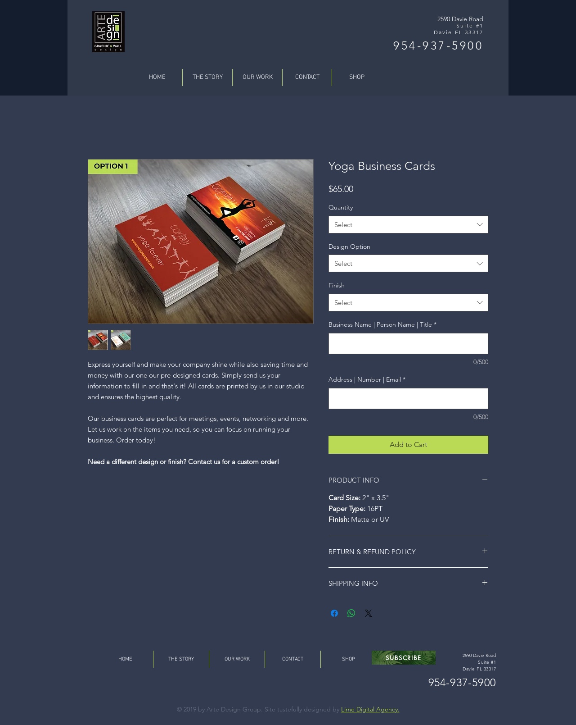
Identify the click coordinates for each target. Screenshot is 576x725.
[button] (404, 658)
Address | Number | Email (366, 379)
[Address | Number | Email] (408, 398)
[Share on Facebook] (334, 613)
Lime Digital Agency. (370, 709)
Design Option (349, 246)
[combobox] (408, 224)
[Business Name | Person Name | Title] (408, 343)
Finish (336, 285)
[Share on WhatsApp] (351, 613)
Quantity (340, 207)
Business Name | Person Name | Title (382, 324)
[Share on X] (368, 613)
